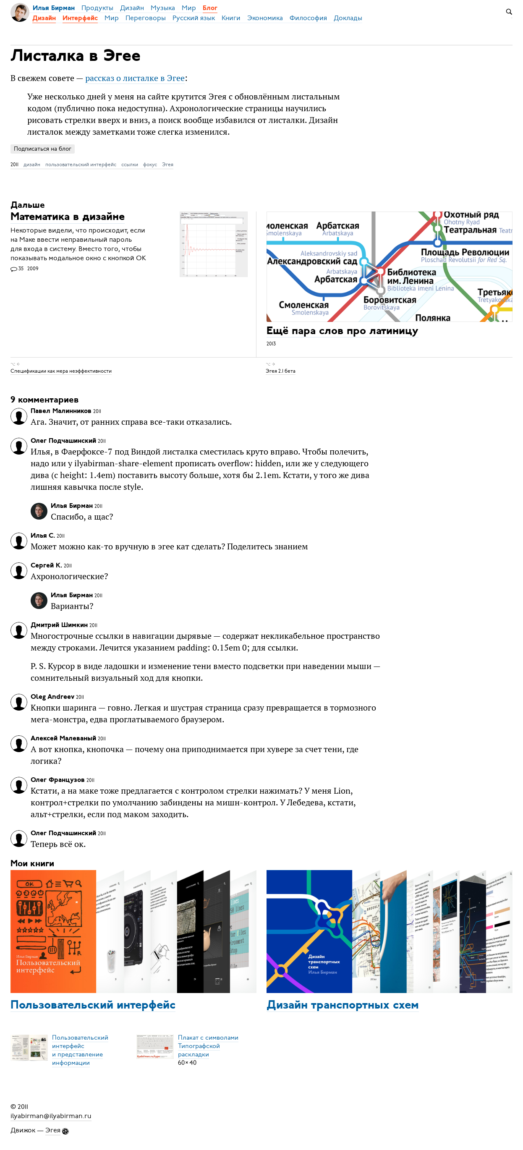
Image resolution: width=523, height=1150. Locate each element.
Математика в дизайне (67, 217)
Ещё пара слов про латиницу (342, 331)
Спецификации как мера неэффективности (61, 371)
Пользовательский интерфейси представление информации (80, 1050)
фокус (150, 164)
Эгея (167, 164)
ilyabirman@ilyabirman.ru (51, 1116)
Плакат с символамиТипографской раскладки (208, 1046)
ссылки (129, 164)
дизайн (32, 164)
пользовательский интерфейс (80, 164)
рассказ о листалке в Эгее (135, 78)
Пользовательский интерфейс (92, 1005)
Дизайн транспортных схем (343, 1005)
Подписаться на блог (42, 149)
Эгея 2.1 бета (280, 371)
